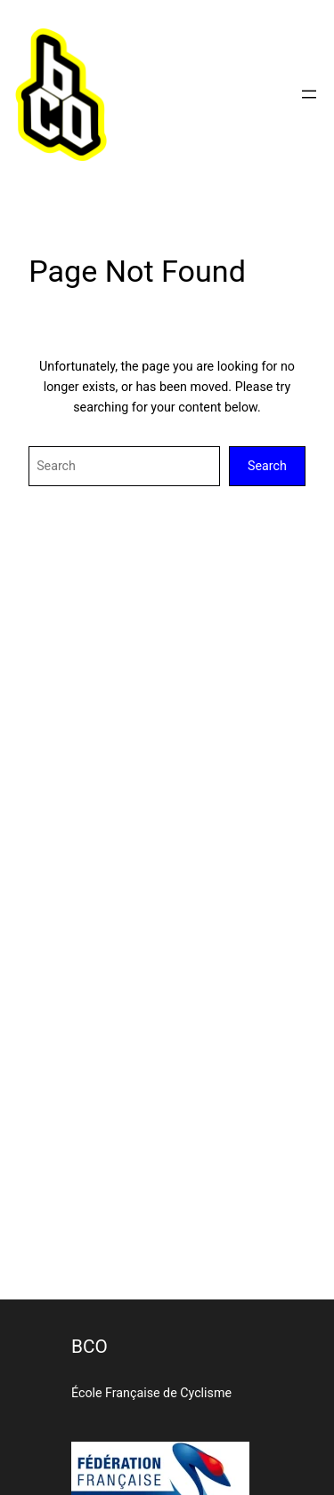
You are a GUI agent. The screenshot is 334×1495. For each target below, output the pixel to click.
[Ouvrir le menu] (309, 94)
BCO (89, 1346)
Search (267, 466)
